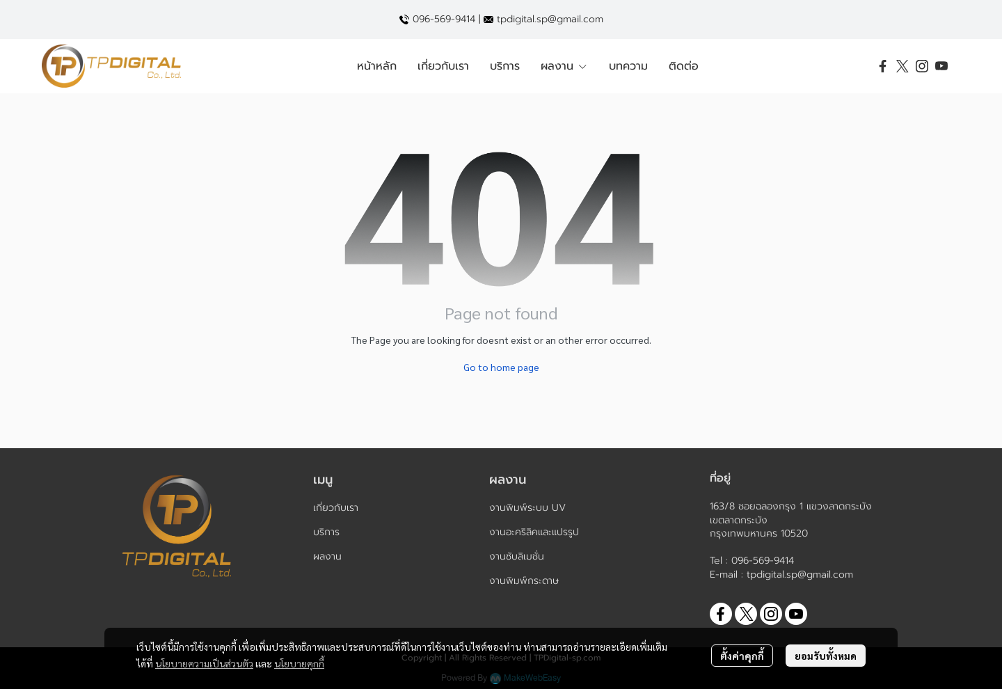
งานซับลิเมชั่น (516, 556)
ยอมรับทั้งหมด (826, 655)
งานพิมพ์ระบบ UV (527, 507)
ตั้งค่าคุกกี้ (742, 655)
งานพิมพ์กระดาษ (524, 580)
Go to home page (501, 367)
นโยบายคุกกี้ (299, 663)
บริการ (326, 532)
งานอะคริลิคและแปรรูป (534, 532)
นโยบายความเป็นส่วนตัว (204, 663)
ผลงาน (327, 556)
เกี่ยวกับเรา (335, 507)
